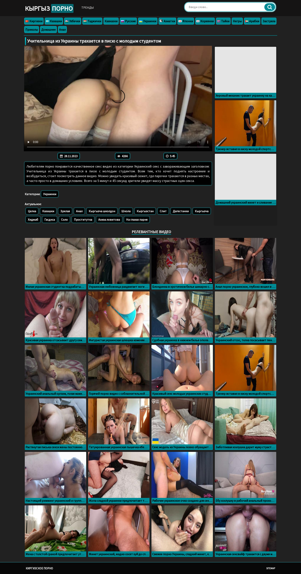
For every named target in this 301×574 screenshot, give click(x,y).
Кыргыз (49, 8)
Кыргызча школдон (102, 211)
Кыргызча (201, 211)
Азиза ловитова (109, 219)
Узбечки (72, 21)
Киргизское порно (39, 568)
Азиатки (167, 21)
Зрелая (65, 211)
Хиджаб (33, 219)
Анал (62, 29)
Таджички (92, 21)
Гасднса (49, 219)
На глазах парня (136, 219)
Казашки (54, 21)
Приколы (31, 29)
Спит (163, 211)
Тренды (87, 7)
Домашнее (48, 29)
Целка (32, 211)
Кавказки (111, 21)
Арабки (252, 21)
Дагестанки (181, 211)
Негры (237, 21)
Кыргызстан (145, 211)
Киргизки (33, 21)
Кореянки (205, 21)
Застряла (269, 21)
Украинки (147, 21)
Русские (128, 21)
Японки (186, 21)
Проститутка (83, 219)
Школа (126, 211)
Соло (64, 219)
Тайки (223, 21)
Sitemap (270, 568)
